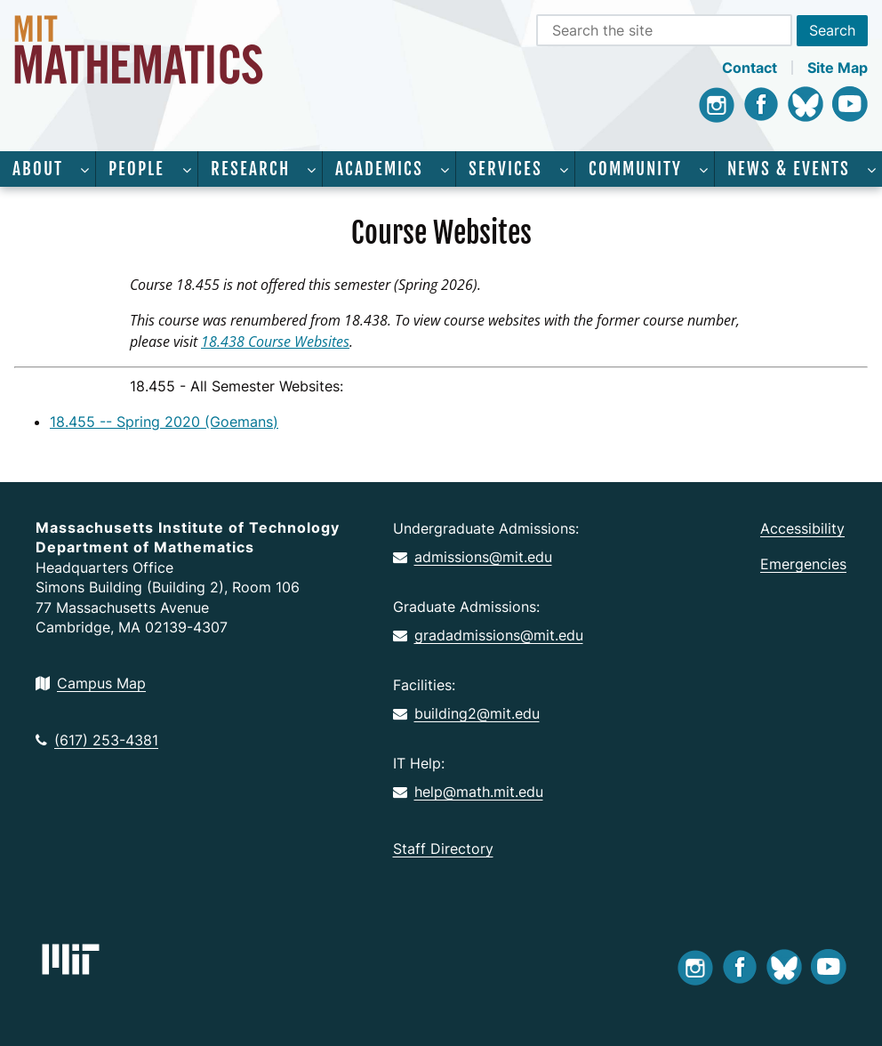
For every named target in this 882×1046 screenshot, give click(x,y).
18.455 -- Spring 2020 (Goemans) (164, 421)
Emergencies (803, 564)
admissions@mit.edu (472, 557)
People (136, 169)
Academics (379, 169)
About (37, 169)
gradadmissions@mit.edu (488, 635)
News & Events (788, 169)
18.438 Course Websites (275, 341)
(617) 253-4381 (97, 740)
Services (505, 169)
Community (635, 169)
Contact (749, 67)
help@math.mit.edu (468, 792)
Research (250, 169)
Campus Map (91, 683)
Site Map (837, 67)
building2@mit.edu (466, 713)
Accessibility (802, 528)
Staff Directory (443, 848)
